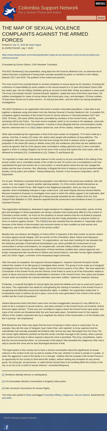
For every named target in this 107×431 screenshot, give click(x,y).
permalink (6, 398)
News (29, 395)
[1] (23, 71)
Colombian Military (53, 395)
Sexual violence (82, 395)
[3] (46, 221)
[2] (34, 127)
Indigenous (68, 395)
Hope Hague (35, 45)
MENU (100, 3)
